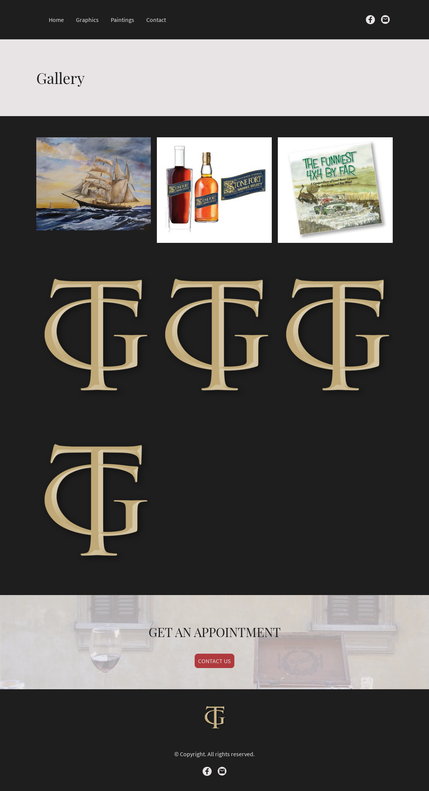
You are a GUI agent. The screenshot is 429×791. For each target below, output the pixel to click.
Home (56, 19)
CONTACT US (214, 661)
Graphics (87, 19)
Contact (156, 19)
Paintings (122, 19)
